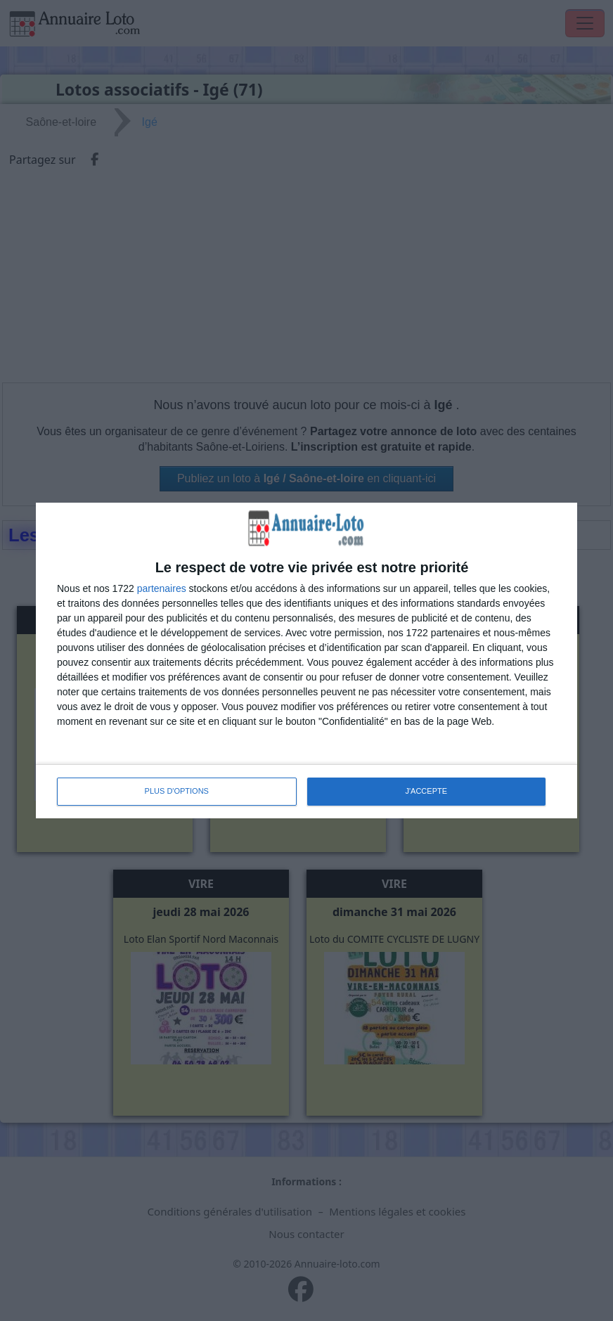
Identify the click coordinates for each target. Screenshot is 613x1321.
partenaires (161, 588)
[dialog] (306, 660)
